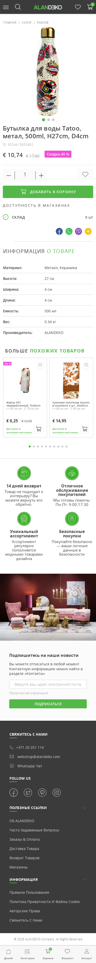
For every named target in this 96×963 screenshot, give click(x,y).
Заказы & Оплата (24, 839)
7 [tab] (54, 446)
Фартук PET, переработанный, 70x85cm (23, 404)
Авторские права (24, 910)
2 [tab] (34, 446)
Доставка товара (24, 848)
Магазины (18, 867)
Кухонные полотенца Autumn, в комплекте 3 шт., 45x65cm (71, 404)
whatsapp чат (25, 765)
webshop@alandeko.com (34, 756)
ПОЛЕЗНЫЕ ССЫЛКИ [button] (28, 807)
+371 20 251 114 (26, 747)
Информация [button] (23, 879)
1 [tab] (30, 446)
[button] (6, 6)
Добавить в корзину (48, 192)
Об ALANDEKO (21, 820)
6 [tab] (50, 446)
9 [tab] (62, 446)
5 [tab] (46, 446)
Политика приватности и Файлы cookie (44, 901)
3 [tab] (38, 446)
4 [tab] (42, 446)
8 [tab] (58, 446)
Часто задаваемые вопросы (34, 830)
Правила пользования (29, 892)
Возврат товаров (24, 857)
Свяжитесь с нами (25, 920)
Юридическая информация (28, 693)
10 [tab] (67, 446)
